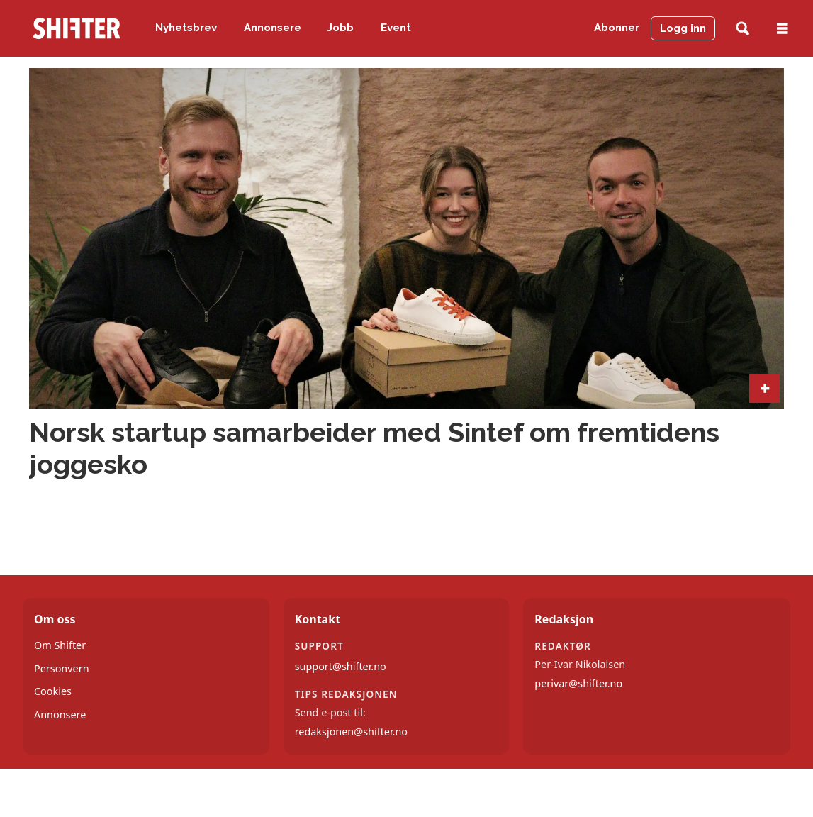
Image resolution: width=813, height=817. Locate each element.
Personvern (61, 668)
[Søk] (742, 29)
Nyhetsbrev (186, 27)
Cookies (53, 691)
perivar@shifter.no (578, 683)
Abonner (616, 27)
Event (396, 27)
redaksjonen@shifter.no (351, 731)
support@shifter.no (340, 666)
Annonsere (272, 27)
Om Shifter (60, 645)
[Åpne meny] (782, 29)
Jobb (340, 27)
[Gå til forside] (76, 28)
